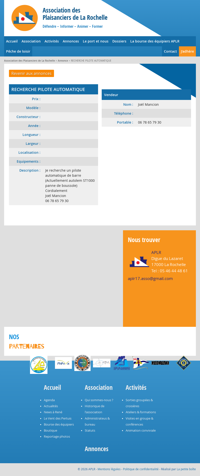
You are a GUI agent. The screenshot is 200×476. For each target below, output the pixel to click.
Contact (170, 51)
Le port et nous (95, 41)
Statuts (90, 430)
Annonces (71, 41)
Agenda (49, 400)
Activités (52, 41)
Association (31, 41)
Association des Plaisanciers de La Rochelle (29, 60)
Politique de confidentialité (141, 469)
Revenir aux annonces (31, 73)
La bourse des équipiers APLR (154, 41)
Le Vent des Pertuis (57, 418)
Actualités (51, 406)
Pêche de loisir (18, 51)
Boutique (50, 430)
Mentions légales (109, 469)
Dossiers (119, 41)
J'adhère (187, 51)
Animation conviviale (141, 430)
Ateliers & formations (141, 412)
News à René (53, 412)
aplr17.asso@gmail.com (150, 278)
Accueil (12, 41)
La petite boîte (186, 469)
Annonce (63, 60)
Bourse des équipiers (59, 424)
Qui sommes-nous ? (99, 400)
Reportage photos (57, 436)
